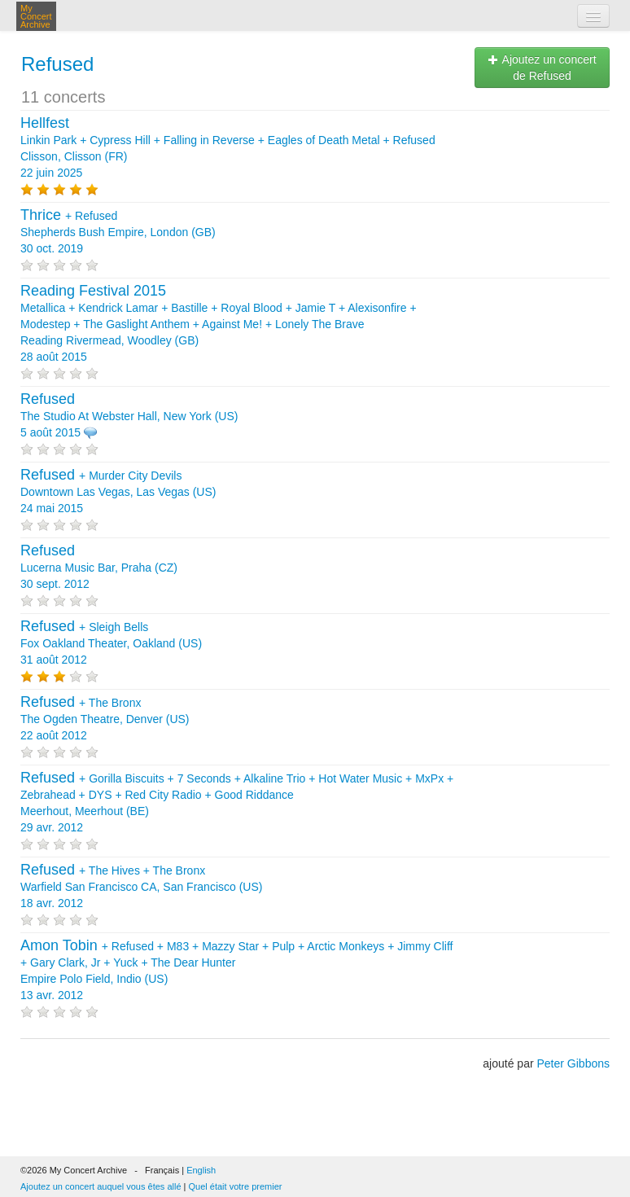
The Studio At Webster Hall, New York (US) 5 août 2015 (129, 416)
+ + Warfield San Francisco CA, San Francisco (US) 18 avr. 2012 (141, 887)
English (201, 1170)
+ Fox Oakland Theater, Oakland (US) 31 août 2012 (111, 643)
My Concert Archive (36, 16)
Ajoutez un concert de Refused (542, 67)
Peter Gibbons (573, 1063)
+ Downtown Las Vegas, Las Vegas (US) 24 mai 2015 (118, 492)
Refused (57, 64)
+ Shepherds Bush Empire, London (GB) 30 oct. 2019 (118, 232)
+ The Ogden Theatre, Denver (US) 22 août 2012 (105, 719)
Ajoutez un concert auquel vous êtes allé (101, 1186)
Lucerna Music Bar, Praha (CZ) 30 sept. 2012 (98, 567)
